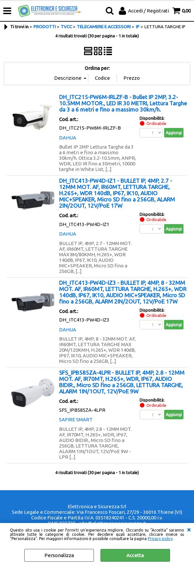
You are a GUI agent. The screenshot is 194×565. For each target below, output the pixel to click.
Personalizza (59, 555)
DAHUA (67, 137)
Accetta (135, 555)
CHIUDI (189, 529)
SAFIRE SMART (76, 419)
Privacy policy (160, 538)
